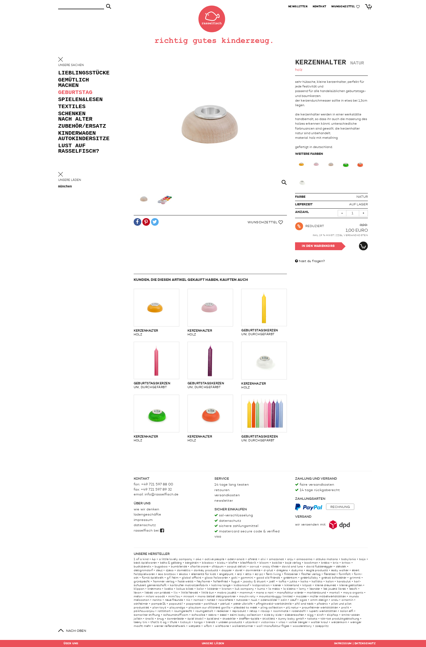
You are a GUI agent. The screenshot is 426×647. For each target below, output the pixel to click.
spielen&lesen (80, 100)
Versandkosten (356, 235)
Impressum (143, 520)
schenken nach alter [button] (75, 116)
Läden (213, 643)
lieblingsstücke (80, 73)
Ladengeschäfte (147, 514)
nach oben (76, 631)
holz (156, 312)
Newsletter (223, 500)
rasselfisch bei (149, 530)
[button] (137, 222)
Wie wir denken (146, 509)
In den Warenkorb (318, 246)
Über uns (71, 643)
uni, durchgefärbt (264, 312)
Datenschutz (145, 525)
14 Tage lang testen (231, 484)
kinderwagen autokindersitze (80, 136)
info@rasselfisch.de (161, 494)
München (65, 187)
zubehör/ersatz (80, 126)
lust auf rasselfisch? (78, 148)
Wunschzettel (265, 222)
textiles (72, 107)
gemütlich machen (73, 83)
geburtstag (75, 93)
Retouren (222, 490)
